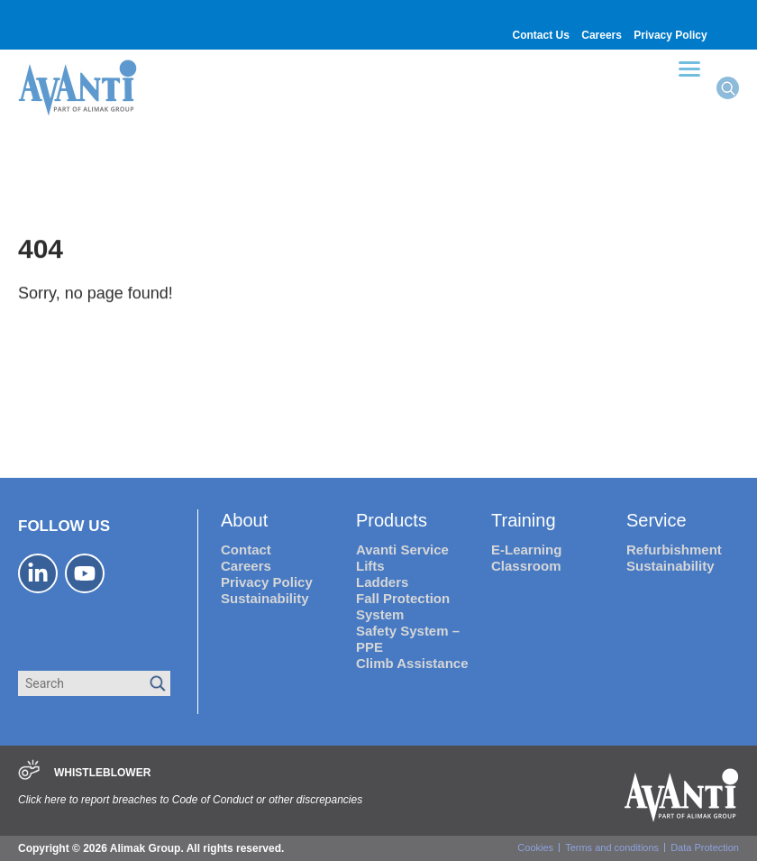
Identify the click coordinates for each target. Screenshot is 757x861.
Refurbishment (674, 549)
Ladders (382, 582)
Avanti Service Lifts (402, 557)
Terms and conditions (612, 847)
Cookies (535, 847)
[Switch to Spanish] (729, 14)
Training (523, 520)
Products (391, 520)
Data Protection (704, 847)
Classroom (526, 565)
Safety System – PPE (408, 639)
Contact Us (541, 35)
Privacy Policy (670, 35)
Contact (246, 549)
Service (656, 520)
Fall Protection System (403, 606)
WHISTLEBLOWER (102, 772)
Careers (601, 35)
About (244, 520)
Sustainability (265, 598)
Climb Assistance (412, 663)
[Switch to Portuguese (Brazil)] (729, 34)
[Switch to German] (729, 24)
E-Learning (526, 549)
